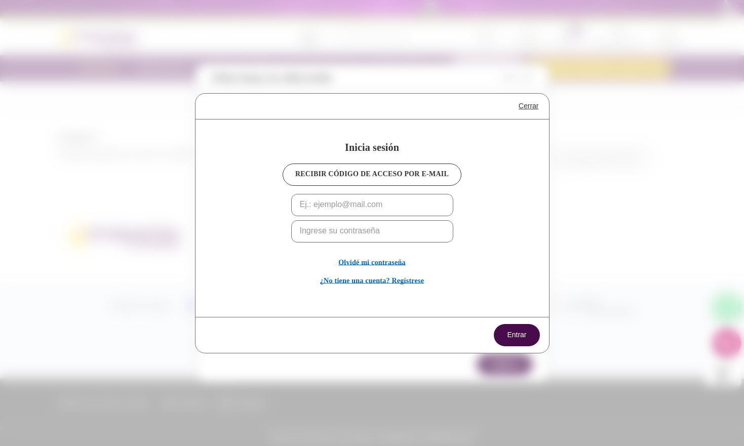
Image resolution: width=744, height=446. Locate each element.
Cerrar (529, 106)
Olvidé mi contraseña (372, 262)
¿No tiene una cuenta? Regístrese (372, 281)
